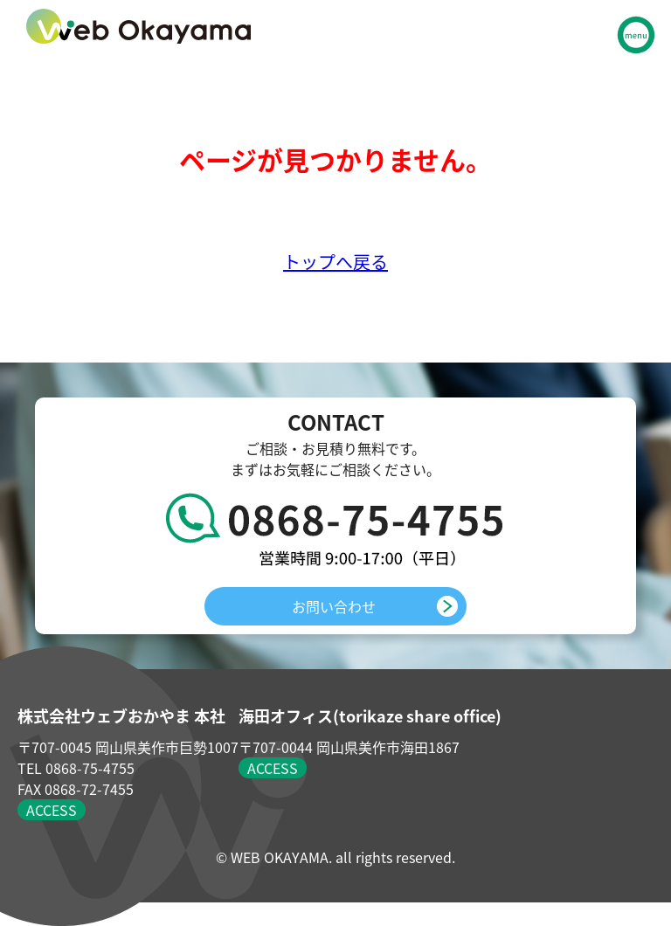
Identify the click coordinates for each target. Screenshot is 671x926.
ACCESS (51, 809)
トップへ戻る (335, 261)
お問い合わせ (334, 606)
